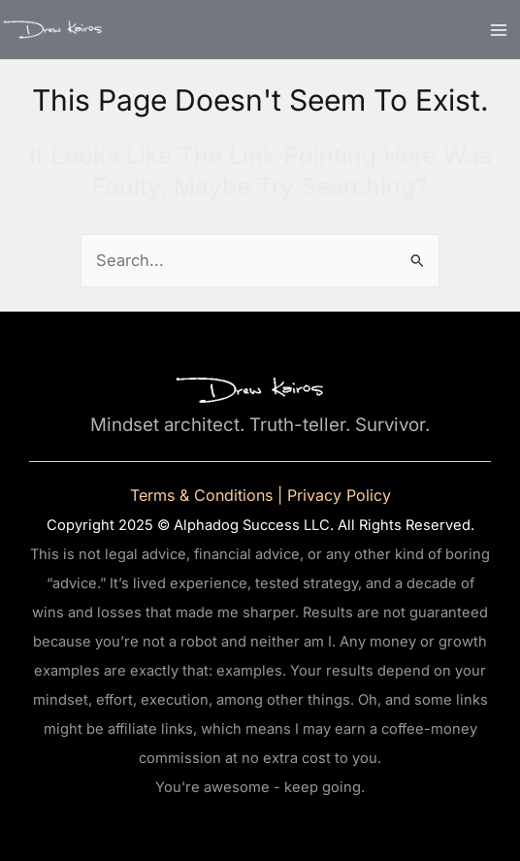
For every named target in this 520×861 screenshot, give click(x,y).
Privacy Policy (339, 495)
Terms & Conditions (201, 495)
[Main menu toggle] (498, 29)
